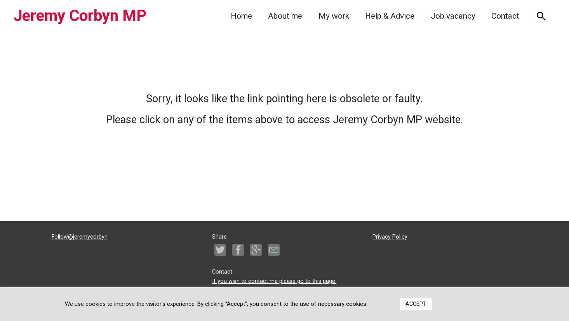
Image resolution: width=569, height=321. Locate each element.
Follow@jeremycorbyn (80, 237)
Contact (505, 16)
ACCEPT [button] (415, 304)
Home (241, 16)
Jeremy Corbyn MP (80, 16)
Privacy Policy (389, 237)
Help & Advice (389, 16)
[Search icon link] (541, 16)
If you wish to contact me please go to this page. (274, 281)
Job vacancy (453, 16)
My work (333, 16)
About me (285, 16)
